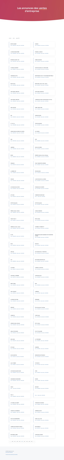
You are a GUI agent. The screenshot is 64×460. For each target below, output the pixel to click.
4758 (17, 441)
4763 (29, 441)
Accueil (10, 38)
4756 (12, 441)
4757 (14, 441)
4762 (27, 441)
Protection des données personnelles (11, 454)
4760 (22, 441)
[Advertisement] (32, 29)
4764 (31, 441)
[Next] (34, 441)
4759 (19, 441)
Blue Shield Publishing (9, 452)
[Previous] (10, 441)
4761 (24, 441)
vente (14, 38)
